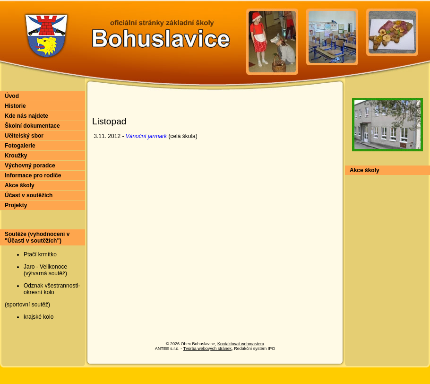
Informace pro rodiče (33, 175)
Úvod (12, 96)
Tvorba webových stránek (207, 348)
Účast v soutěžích (28, 195)
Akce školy (19, 185)
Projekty (16, 205)
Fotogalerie (20, 145)
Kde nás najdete (26, 116)
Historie (15, 106)
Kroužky (16, 155)
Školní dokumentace (32, 125)
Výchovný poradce (30, 165)
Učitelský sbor (24, 135)
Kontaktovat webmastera (240, 343)
